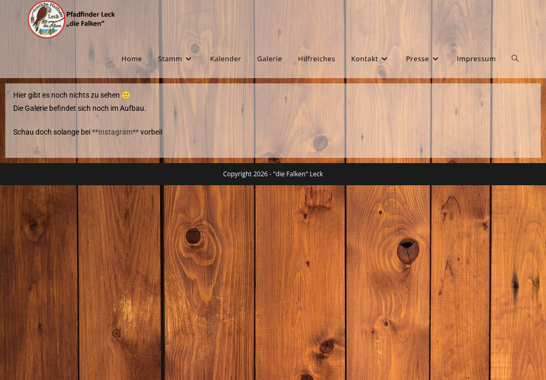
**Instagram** (114, 132)
